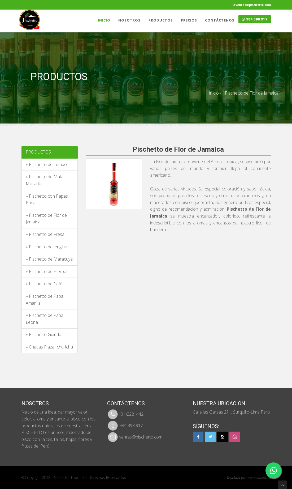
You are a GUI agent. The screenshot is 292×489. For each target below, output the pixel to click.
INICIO (104, 20)
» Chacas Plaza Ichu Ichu (49, 347)
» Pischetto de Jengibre (47, 247)
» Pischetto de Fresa (45, 234)
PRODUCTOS (161, 20)
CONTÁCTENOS (219, 20)
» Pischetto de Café (44, 284)
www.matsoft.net (262, 477)
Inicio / (215, 93)
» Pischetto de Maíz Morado (44, 180)
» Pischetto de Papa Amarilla (44, 299)
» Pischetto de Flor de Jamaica (46, 218)
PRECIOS (189, 20)
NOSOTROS (129, 20)
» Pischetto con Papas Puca (47, 199)
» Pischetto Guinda (43, 334)
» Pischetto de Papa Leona (44, 318)
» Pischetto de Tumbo (46, 164)
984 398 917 (254, 19)
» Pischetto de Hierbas (47, 271)
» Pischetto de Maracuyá (49, 259)
